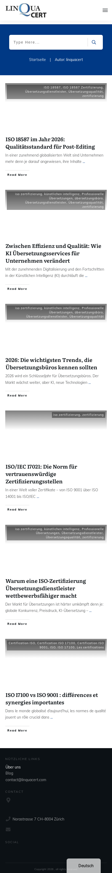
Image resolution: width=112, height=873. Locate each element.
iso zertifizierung (28, 190)
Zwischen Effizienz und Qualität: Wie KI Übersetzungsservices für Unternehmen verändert (53, 249)
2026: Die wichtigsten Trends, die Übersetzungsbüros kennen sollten (51, 359)
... (84, 157)
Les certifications (90, 643)
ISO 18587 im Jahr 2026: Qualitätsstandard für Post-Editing (50, 139)
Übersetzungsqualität (85, 88)
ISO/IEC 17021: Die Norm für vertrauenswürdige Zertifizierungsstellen (41, 470)
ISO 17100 (66, 643)
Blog (9, 769)
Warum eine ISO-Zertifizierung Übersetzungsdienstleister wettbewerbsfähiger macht (46, 584)
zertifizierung (93, 92)
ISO (53, 643)
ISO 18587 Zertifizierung (83, 84)
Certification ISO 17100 (56, 639)
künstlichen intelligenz (62, 190)
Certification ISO (22, 639)
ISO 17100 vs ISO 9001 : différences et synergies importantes (52, 694)
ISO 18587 (52, 84)
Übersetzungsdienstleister (45, 88)
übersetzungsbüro (89, 194)
